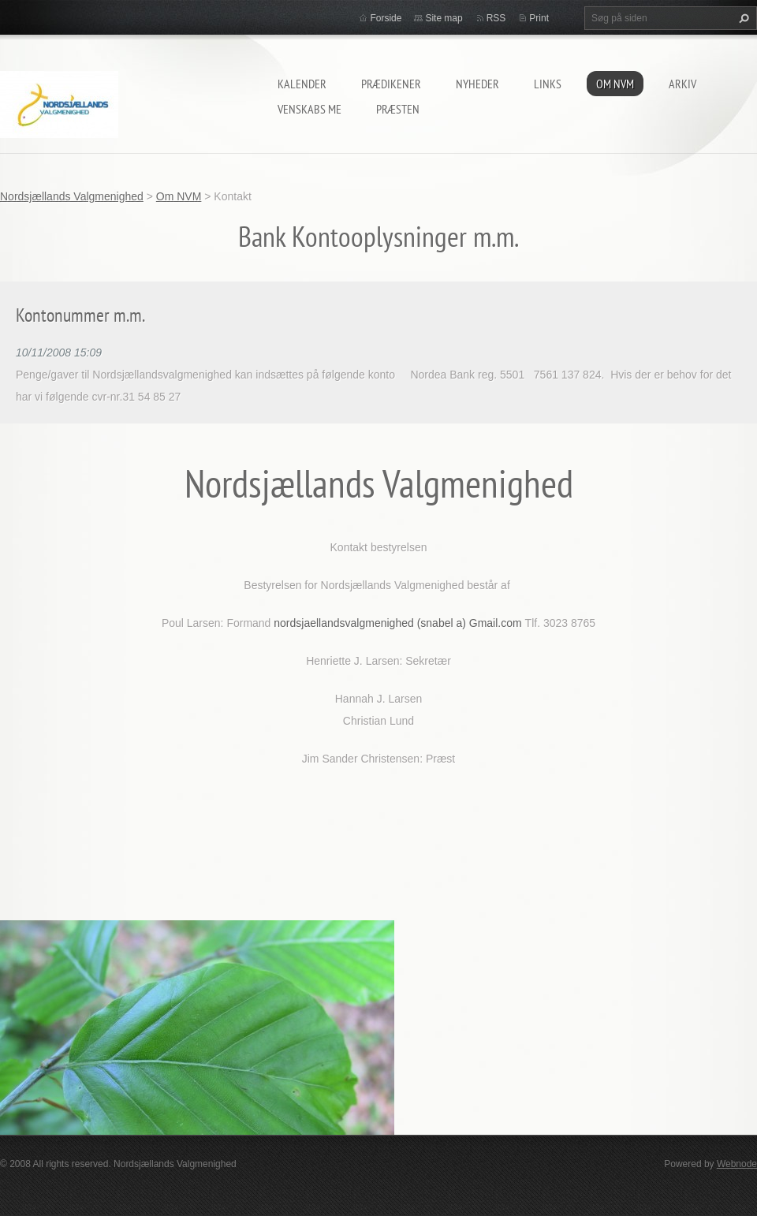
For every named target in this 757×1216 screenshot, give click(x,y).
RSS (496, 18)
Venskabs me (309, 109)
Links (547, 83)
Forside (385, 18)
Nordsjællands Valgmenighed (72, 196)
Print (539, 18)
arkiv (682, 83)
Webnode (737, 1163)
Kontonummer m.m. (80, 315)
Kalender (302, 83)
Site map (443, 18)
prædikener (391, 83)
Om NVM (615, 83)
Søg (742, 18)
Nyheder (477, 83)
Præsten (398, 109)
